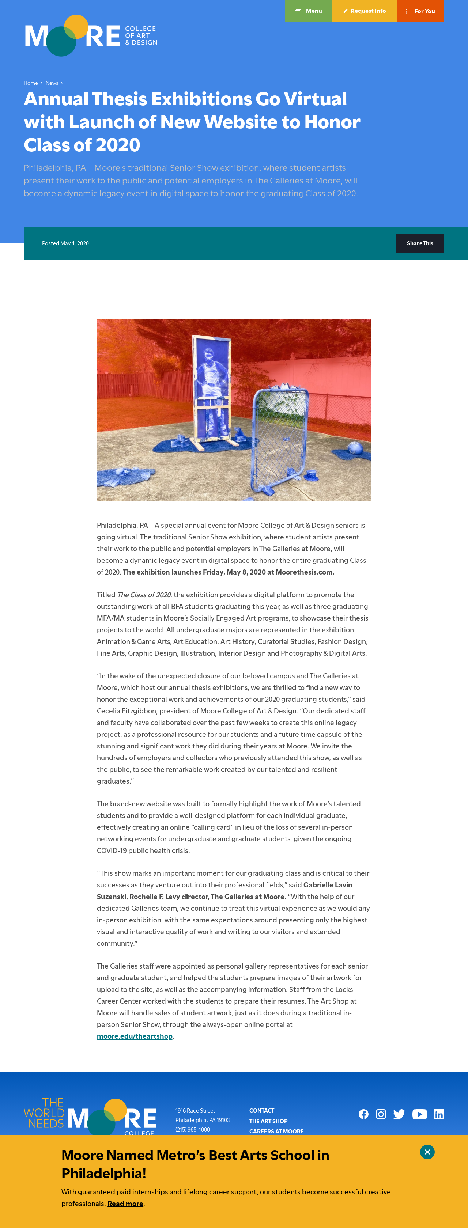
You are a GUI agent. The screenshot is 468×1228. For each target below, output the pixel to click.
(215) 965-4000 (193, 1129)
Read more (125, 1203)
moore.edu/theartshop (135, 1036)
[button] (308, 11)
